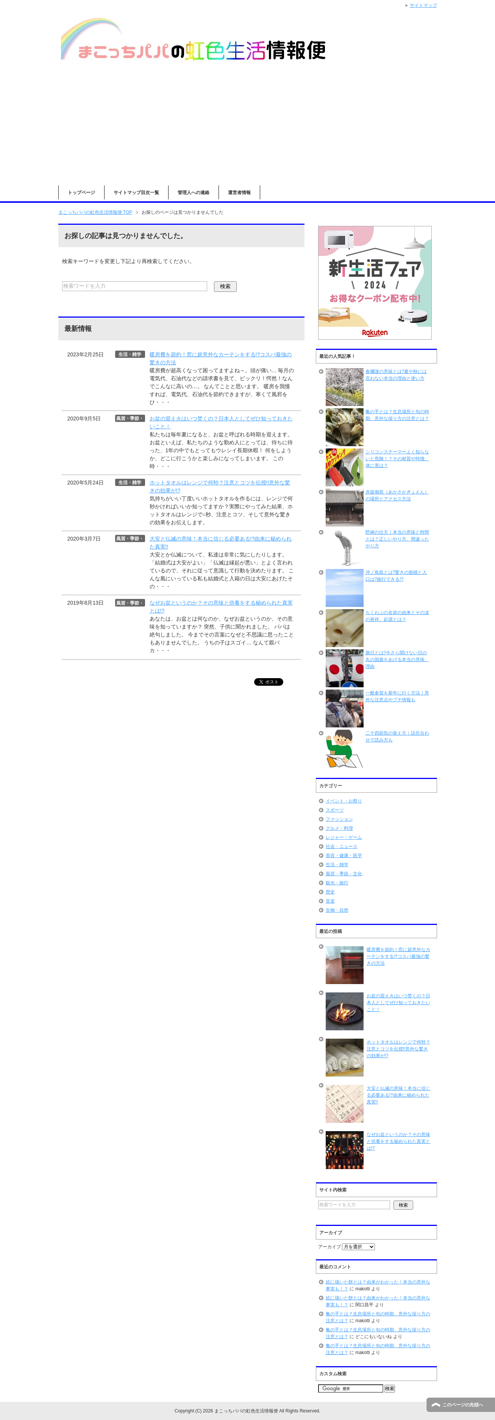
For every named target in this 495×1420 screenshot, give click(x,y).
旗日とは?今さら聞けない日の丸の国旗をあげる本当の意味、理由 (397, 659)
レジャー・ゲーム (344, 837)
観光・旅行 (337, 883)
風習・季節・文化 (344, 873)
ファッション (339, 819)
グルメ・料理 (339, 828)
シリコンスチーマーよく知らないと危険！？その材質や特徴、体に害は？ (397, 458)
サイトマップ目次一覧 (136, 192)
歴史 (330, 892)
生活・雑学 (337, 864)
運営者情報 (239, 192)
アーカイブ (329, 1246)
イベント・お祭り (344, 801)
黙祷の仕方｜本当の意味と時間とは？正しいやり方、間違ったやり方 (397, 539)
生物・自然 (337, 910)
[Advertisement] (247, 128)
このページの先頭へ (462, 1404)
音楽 (330, 901)
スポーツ (335, 810)
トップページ (81, 192)
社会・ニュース (342, 846)
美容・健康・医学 (344, 855)
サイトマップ (423, 5)
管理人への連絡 (193, 192)
